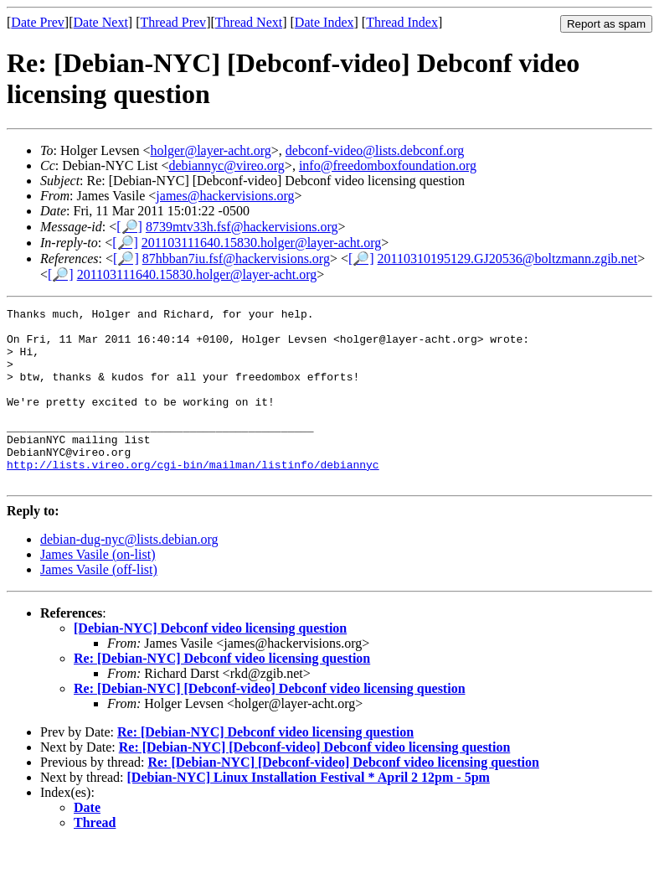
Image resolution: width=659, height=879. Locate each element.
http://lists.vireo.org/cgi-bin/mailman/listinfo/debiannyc (193, 496)
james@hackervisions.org (225, 196)
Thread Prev (173, 22)
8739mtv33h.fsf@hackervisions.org (242, 227)
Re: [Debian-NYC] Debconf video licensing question (222, 693)
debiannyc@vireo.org (226, 165)
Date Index (324, 22)
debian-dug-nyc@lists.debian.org (129, 574)
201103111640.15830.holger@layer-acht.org (262, 242)
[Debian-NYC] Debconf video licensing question (210, 663)
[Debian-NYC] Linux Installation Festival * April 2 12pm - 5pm (308, 812)
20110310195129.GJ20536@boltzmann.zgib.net (508, 258)
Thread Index (402, 22)
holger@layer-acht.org (211, 150)
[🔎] (129, 227)
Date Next (101, 22)
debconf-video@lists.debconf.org (375, 150)
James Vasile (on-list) (97, 589)
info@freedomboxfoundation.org (387, 165)
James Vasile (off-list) (98, 604)
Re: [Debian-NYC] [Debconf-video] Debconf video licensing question (270, 723)
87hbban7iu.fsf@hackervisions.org (236, 258)
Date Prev (37, 22)
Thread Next (248, 22)
